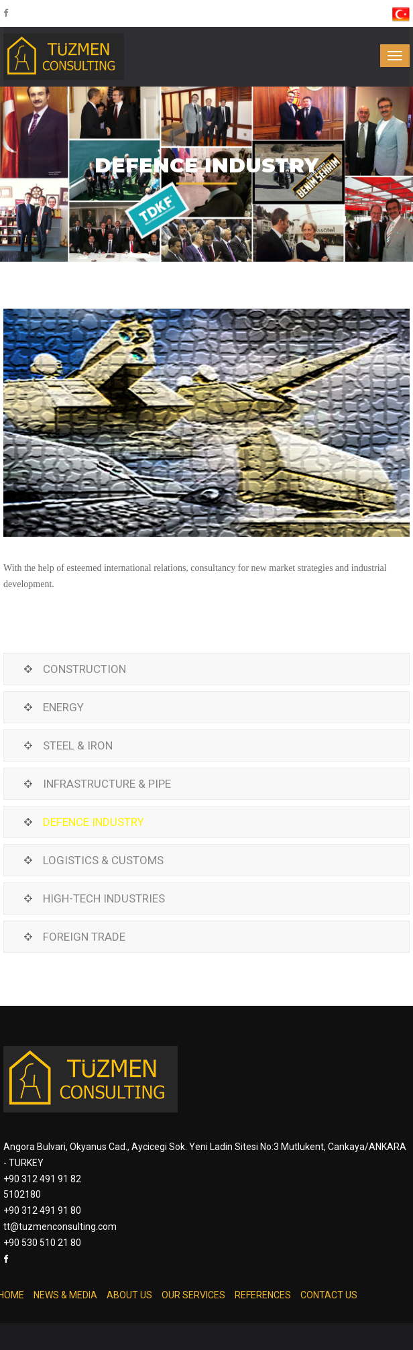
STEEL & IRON (78, 745)
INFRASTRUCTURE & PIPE (107, 783)
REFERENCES (263, 1295)
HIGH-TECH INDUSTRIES (104, 898)
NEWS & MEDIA (65, 1295)
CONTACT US (328, 1295)
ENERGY (63, 707)
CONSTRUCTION (84, 669)
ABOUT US (129, 1295)
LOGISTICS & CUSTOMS (103, 860)
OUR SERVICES (193, 1295)
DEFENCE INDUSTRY (93, 822)
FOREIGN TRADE (84, 936)
